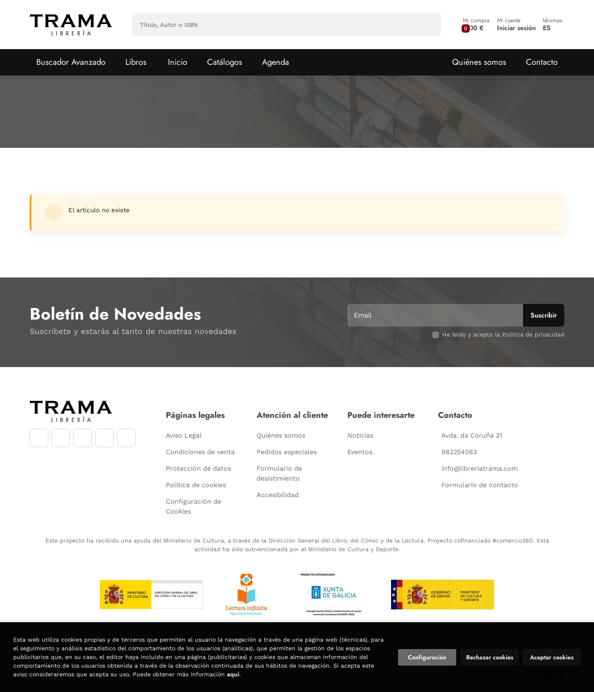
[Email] (436, 315)
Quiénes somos (479, 62)
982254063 (459, 452)
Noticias (360, 435)
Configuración (427, 657)
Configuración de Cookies (193, 506)
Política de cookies (196, 485)
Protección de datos (198, 468)
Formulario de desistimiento (279, 473)
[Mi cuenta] (516, 24)
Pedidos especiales (287, 452)
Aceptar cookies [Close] (551, 657)
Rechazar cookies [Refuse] (489, 657)
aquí (233, 674)
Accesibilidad (278, 495)
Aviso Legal (184, 435)
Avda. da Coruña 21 (471, 435)
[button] (476, 24)
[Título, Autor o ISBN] (273, 24)
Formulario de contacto (479, 485)
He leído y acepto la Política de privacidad (503, 334)
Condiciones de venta (200, 452)
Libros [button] (135, 62)
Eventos (359, 452)
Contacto (542, 62)
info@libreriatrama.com (479, 468)
